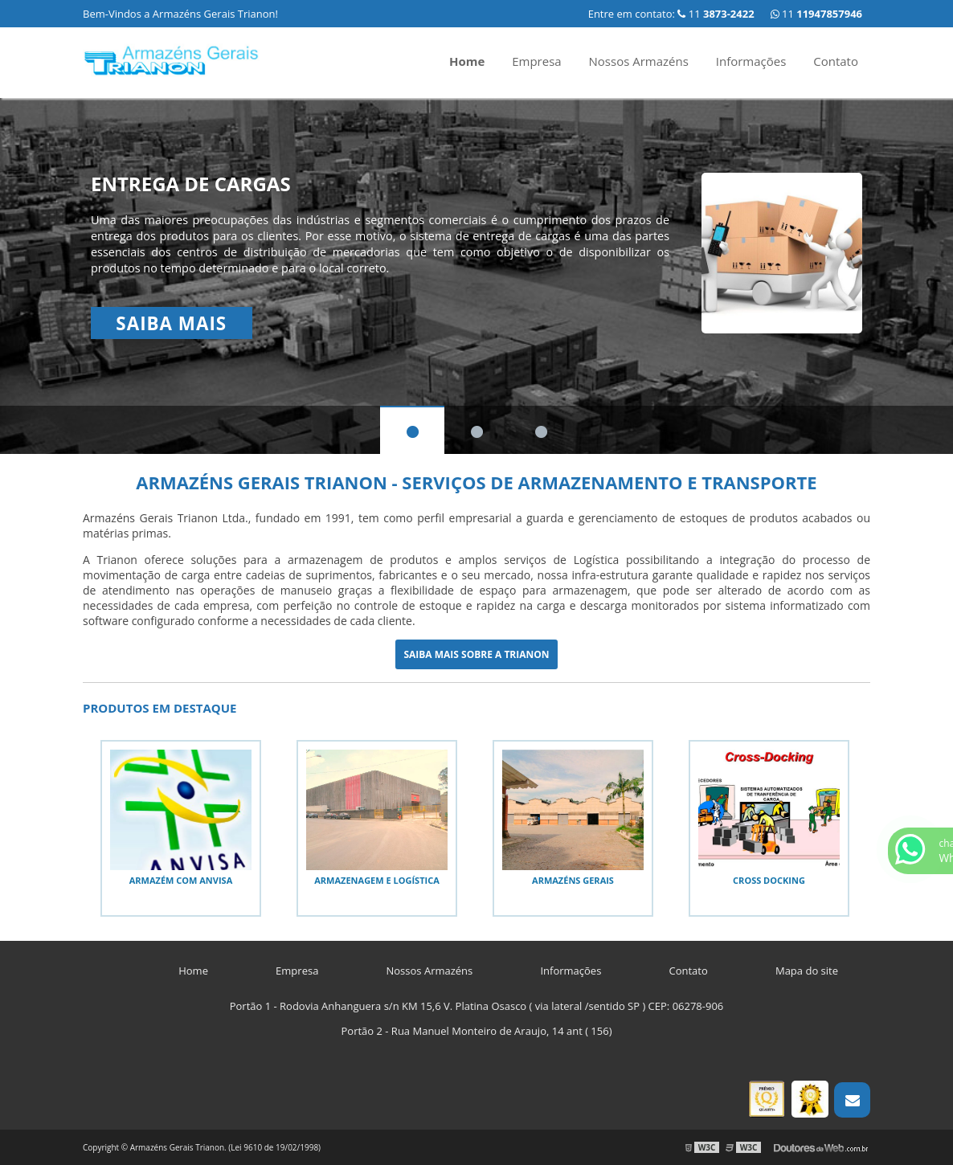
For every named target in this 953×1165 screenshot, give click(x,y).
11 (816, 13)
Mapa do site (806, 970)
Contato (835, 61)
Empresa (536, 61)
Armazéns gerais (573, 880)
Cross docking (769, 880)
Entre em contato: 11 (671, 13)
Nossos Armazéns (639, 61)
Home (467, 61)
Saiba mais (171, 323)
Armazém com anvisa (181, 880)
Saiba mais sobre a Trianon (476, 654)
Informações (751, 61)
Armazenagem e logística (377, 880)
